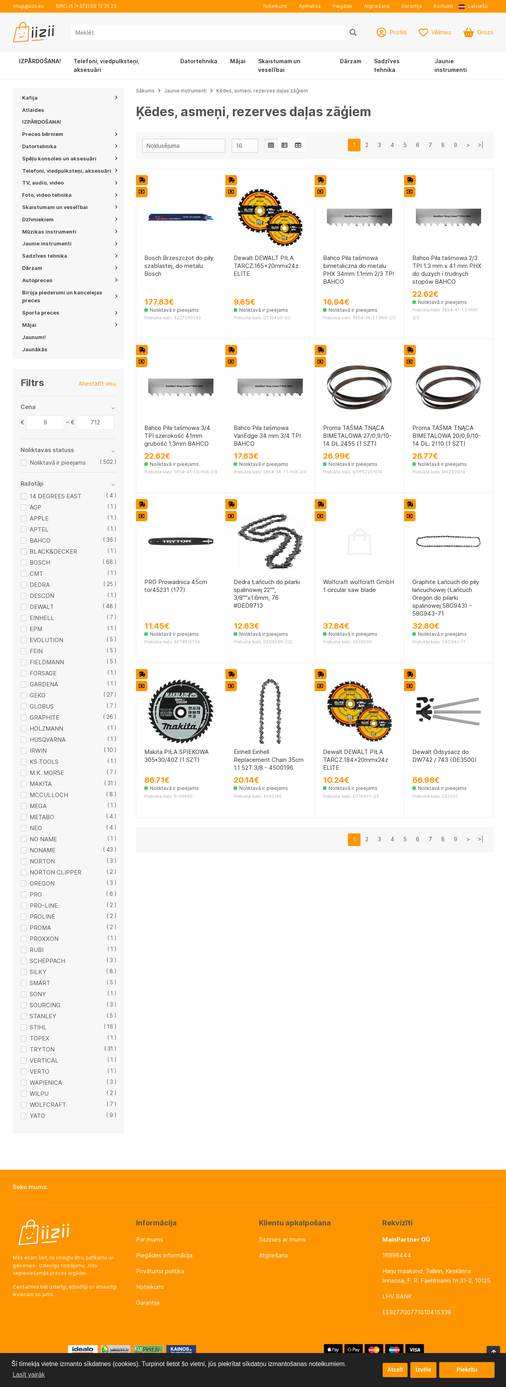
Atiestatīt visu (97, 383)
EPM (36, 629)
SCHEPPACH (47, 961)
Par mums (149, 1239)
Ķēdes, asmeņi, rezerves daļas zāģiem (262, 91)
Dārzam (350, 61)
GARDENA (44, 684)
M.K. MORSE (47, 772)
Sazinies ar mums (282, 1239)
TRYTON (42, 1049)
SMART (40, 983)
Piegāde (342, 6)
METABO (42, 817)
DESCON (42, 595)
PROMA (40, 927)
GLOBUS (42, 706)
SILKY (38, 972)
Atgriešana (376, 6)
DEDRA (40, 584)
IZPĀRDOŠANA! (40, 61)
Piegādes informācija (164, 1255)
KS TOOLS (44, 761)
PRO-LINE (44, 905)
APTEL (39, 529)
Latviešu (473, 6)
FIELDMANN (47, 662)
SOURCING (45, 1005)
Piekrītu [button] (467, 1370)
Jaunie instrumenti (450, 65)
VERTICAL (44, 1060)
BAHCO (40, 540)
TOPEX (39, 1038)
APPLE (39, 518)
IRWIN (38, 750)
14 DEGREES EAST (55, 496)
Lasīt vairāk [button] (29, 1374)
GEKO (37, 695)
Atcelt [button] (395, 1370)
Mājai (237, 61)
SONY (38, 994)
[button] (476, 6)
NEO (36, 828)
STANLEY (43, 1016)
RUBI (36, 950)
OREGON (42, 883)
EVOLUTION (46, 640)
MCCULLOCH (49, 795)
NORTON (42, 861)
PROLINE (42, 916)
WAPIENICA (46, 1082)
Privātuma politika (160, 1271)
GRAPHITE (44, 717)
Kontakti (443, 6)
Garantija (411, 6)
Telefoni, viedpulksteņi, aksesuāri (107, 65)
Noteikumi (275, 6)
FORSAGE (43, 673)
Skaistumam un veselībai (279, 65)
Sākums (145, 91)
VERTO (39, 1071)
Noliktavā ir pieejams (58, 462)
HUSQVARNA (48, 739)
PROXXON (44, 938)
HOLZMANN (46, 728)
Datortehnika (198, 61)
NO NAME (43, 839)
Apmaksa (310, 6)
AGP (36, 507)
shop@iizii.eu (28, 6)
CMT (36, 573)
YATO (37, 1115)
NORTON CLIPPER (55, 872)
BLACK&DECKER (53, 551)
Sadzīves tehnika (387, 65)
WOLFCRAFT (48, 1104)
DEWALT (42, 607)
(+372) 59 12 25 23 (95, 6)
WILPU (39, 1093)
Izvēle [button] (423, 1370)
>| (480, 144)
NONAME (42, 850)
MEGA (38, 806)
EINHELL (42, 618)
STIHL (38, 1027)
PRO (36, 894)
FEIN (36, 651)
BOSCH (40, 562)
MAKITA (41, 784)
